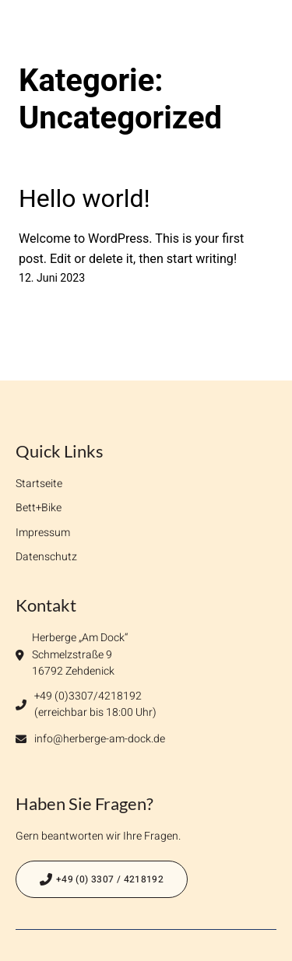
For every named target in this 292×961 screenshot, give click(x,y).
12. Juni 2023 (52, 278)
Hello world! (84, 198)
